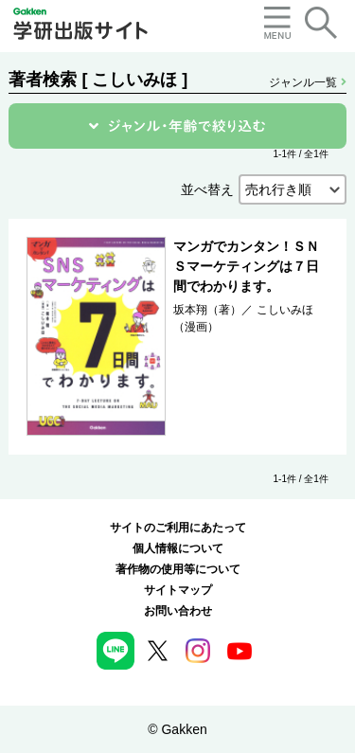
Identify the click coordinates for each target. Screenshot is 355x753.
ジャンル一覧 (307, 82)
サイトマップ (178, 590)
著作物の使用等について (177, 569)
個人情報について (178, 548)
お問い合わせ (178, 611)
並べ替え (207, 189)
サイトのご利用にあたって (178, 527)
